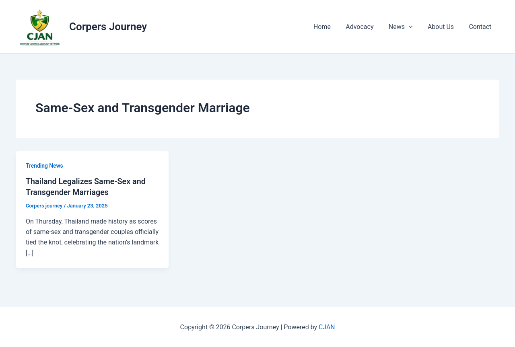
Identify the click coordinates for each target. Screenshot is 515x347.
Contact (481, 27)
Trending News (45, 165)
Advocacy (367, 27)
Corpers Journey (108, 27)
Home (331, 27)
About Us (444, 27)
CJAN (327, 327)
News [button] (406, 27)
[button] (414, 27)
